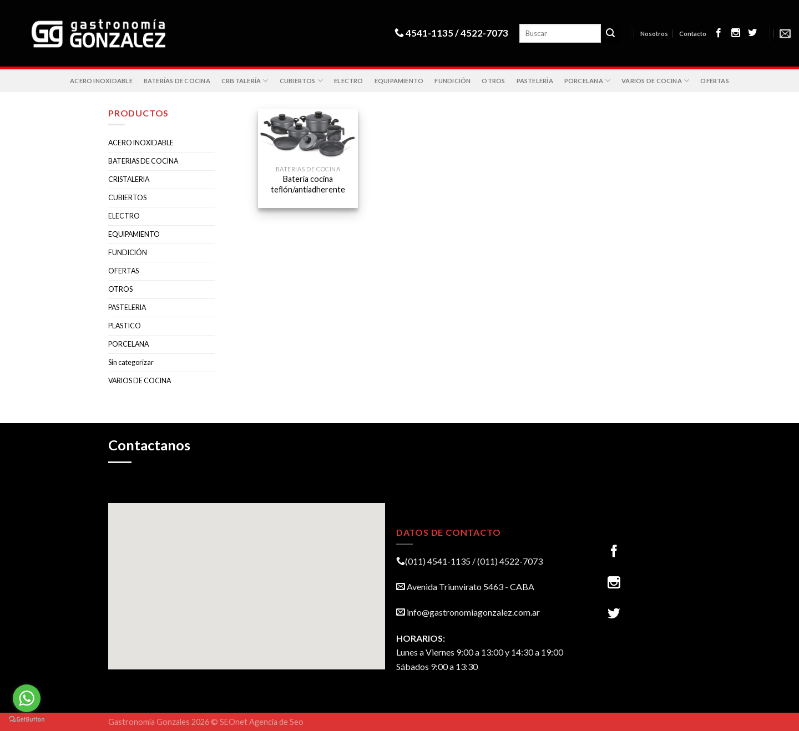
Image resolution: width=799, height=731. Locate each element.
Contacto (692, 33)
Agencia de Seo (276, 722)
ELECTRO (348, 80)
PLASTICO (124, 326)
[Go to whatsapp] (27, 698)
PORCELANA (587, 80)
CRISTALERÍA (245, 80)
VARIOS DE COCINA (655, 80)
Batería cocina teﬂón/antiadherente (308, 184)
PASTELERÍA (535, 80)
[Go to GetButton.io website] (26, 719)
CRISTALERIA (128, 179)
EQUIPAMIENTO (399, 80)
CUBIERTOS (301, 80)
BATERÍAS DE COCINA (177, 80)
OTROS (493, 80)
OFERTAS (714, 80)
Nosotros (654, 33)
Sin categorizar (131, 362)
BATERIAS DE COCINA (143, 161)
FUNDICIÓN (452, 80)
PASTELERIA (127, 307)
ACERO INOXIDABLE (101, 80)
